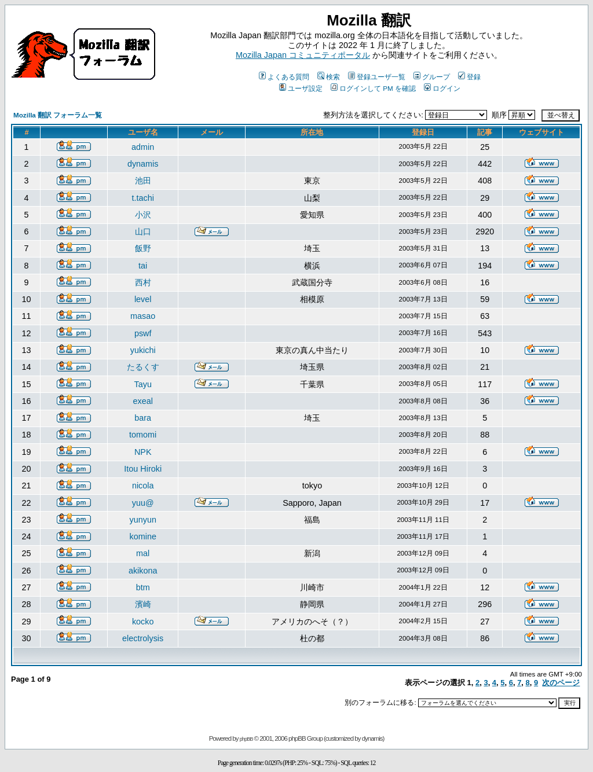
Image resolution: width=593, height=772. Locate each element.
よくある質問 (284, 76)
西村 (143, 282)
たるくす (143, 367)
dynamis (143, 163)
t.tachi (142, 198)
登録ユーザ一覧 (376, 76)
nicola (143, 485)
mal (142, 553)
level (143, 299)
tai (142, 265)
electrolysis (142, 638)
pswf (143, 333)
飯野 (143, 248)
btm (143, 587)
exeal (142, 401)
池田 (143, 180)
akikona (143, 570)
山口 (143, 231)
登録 (469, 76)
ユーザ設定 (301, 88)
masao (142, 316)
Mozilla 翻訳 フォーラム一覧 (57, 115)
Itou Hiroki (143, 468)
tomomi (142, 434)
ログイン (442, 88)
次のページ (561, 682)
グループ (431, 76)
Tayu (142, 384)
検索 (328, 76)
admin (142, 147)
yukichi (143, 350)
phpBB (246, 739)
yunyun (142, 519)
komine (143, 536)
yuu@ (143, 503)
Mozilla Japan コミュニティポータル (303, 55)
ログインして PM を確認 (373, 88)
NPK (143, 452)
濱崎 (143, 604)
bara (142, 417)
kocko (143, 621)
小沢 (143, 214)
